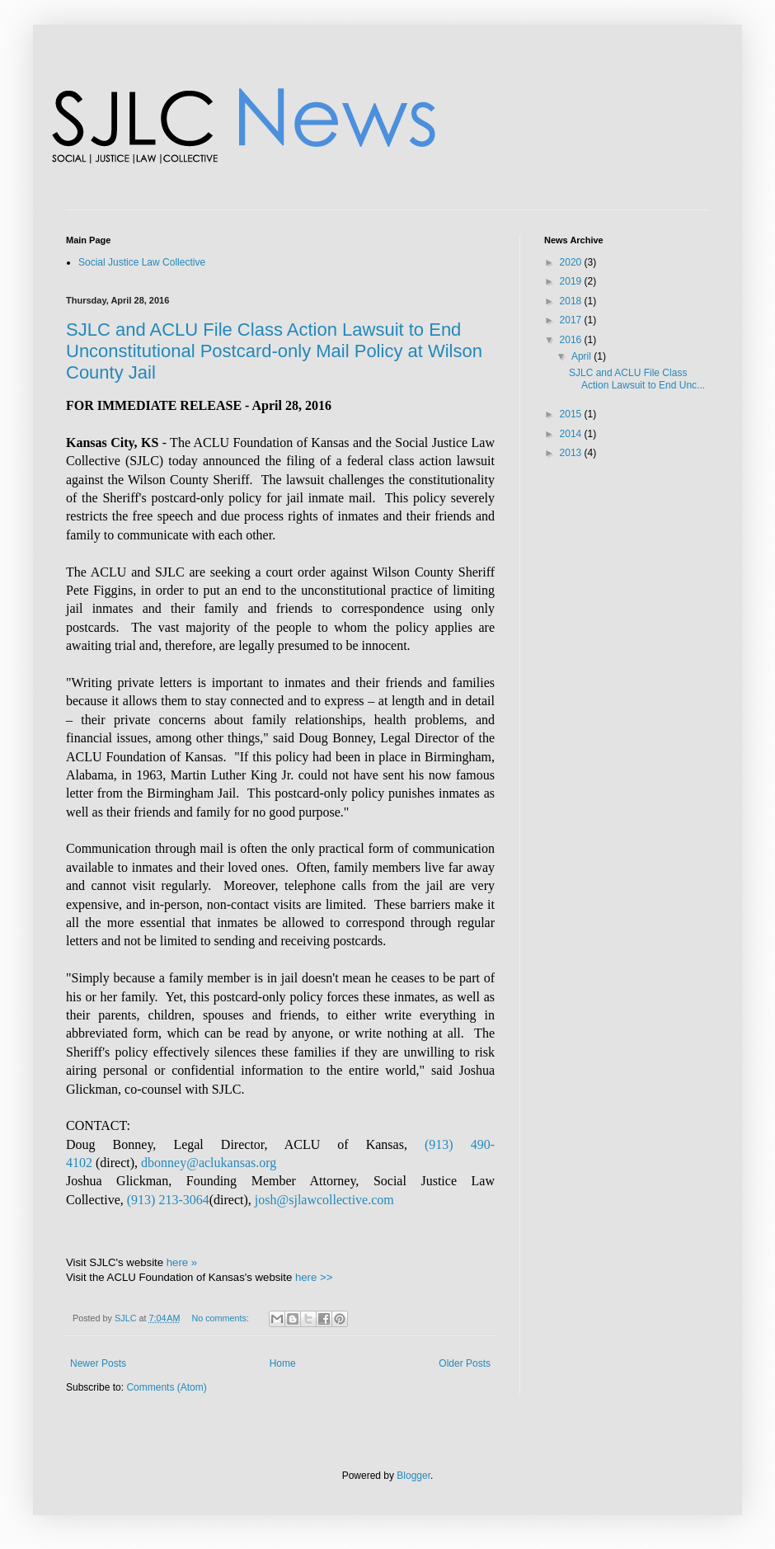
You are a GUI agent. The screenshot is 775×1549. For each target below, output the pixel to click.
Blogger (413, 1475)
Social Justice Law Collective (141, 262)
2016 (572, 340)
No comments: (221, 1318)
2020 (572, 262)
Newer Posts (98, 1363)
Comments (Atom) (166, 1387)
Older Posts (465, 1363)
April (582, 356)
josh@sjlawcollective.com (324, 1200)
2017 (572, 320)
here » (182, 1262)
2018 (572, 301)
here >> (313, 1277)
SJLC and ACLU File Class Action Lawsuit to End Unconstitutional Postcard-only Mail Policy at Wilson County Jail (274, 351)
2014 (572, 434)
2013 (572, 453)
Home (283, 1363)
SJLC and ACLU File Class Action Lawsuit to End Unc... (637, 378)
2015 (572, 414)
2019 (572, 281)
